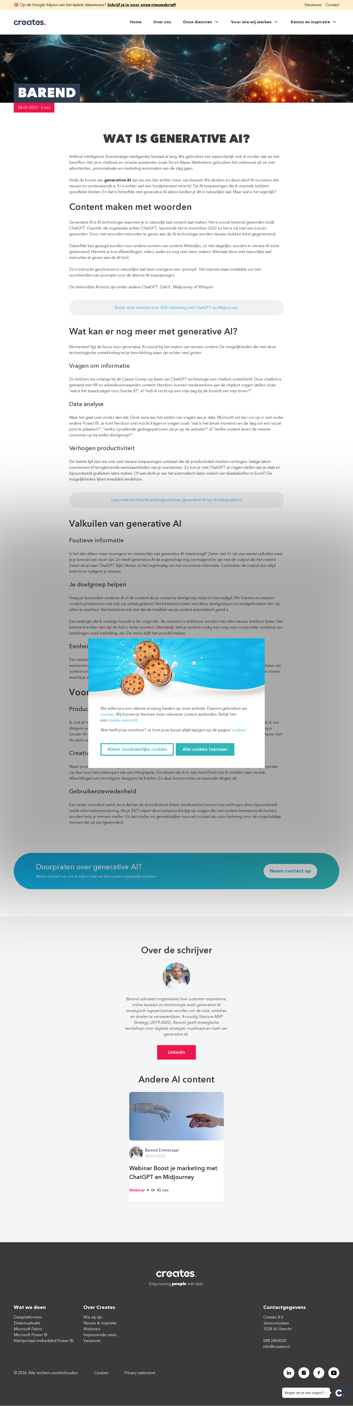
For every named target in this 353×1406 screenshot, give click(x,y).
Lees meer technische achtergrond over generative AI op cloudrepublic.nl (176, 500)
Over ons (162, 22)
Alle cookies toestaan (205, 749)
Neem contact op (290, 871)
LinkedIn (176, 1052)
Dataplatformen (28, 1317)
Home (135, 22)
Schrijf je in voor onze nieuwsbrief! (141, 5)
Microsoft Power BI (30, 1335)
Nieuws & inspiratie (100, 1323)
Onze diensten (201, 22)
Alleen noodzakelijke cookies (137, 749)
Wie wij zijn (92, 1317)
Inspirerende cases (99, 1335)
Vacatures (313, 5)
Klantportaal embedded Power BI (43, 1341)
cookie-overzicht (122, 720)
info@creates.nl (276, 1347)
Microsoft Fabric (28, 1329)
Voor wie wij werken (255, 22)
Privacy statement (139, 1373)
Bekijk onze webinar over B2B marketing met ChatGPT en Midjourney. (176, 307)
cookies (107, 714)
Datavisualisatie (27, 1323)
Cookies (101, 1373)
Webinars (91, 1329)
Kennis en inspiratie (314, 22)
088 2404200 (274, 1341)
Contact (332, 5)
